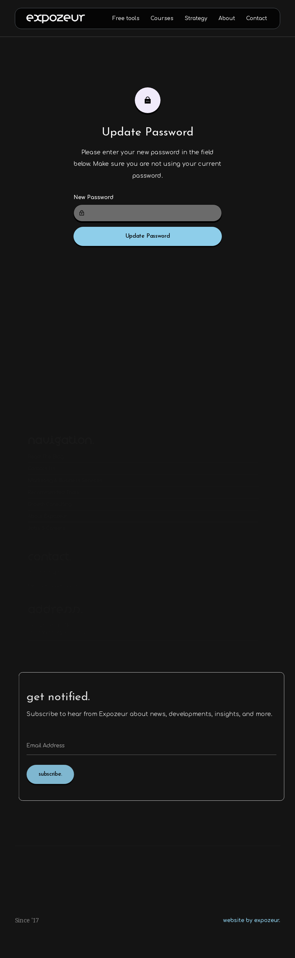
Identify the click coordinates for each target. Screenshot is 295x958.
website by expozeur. (251, 920)
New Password (93, 197)
